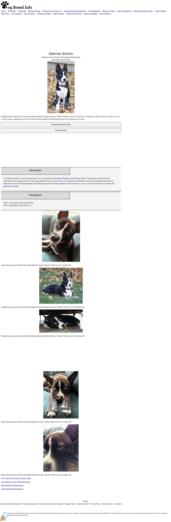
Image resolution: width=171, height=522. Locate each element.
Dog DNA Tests (61, 130)
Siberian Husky (62, 178)
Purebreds (22, 11)
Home (3, 11)
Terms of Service (107, 504)
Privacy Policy (95, 504)
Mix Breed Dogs (34, 11)
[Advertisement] (65, 30)
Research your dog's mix (52, 11)
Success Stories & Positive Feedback (51, 504)
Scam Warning (105, 14)
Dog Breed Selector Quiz (143, 11)
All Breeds (12, 11)
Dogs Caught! (160, 11)
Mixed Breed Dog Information (12, 485)
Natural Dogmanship (30, 504)
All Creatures (17, 14)
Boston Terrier (80, 178)
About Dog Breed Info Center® (11, 504)
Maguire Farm (70, 504)
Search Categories (124, 11)
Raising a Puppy (108, 11)
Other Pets (5, 14)
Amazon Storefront (82, 504)
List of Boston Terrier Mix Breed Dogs (15, 482)
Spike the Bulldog (90, 14)
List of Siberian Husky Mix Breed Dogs (16, 478)
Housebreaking (94, 11)
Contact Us (118, 504)
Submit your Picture (74, 14)
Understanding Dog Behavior (75, 11)
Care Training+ (29, 14)
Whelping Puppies (44, 14)
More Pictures (58, 14)
